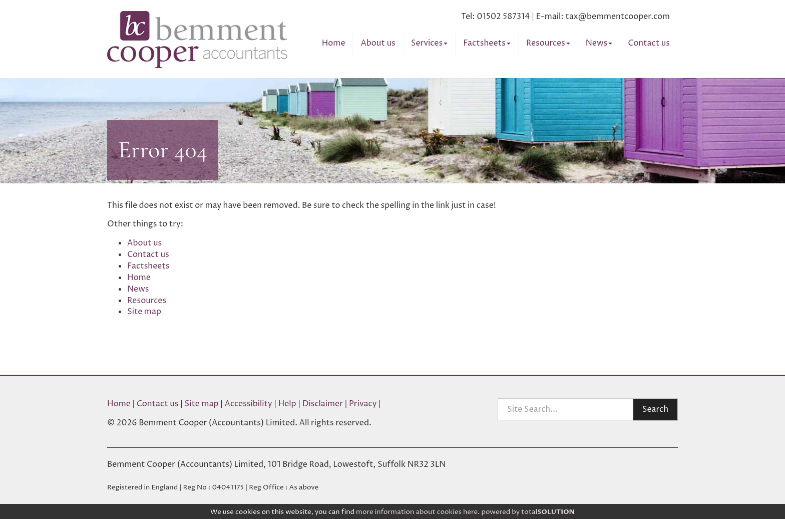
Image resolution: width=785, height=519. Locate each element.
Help (287, 403)
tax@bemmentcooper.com (617, 16)
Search (655, 409)
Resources (548, 43)
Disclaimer (322, 403)
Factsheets (486, 43)
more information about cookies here (417, 511)
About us (377, 43)
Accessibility (248, 403)
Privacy (363, 403)
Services (429, 43)
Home (333, 43)
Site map (144, 311)
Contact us (649, 43)
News (599, 43)
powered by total (528, 511)
